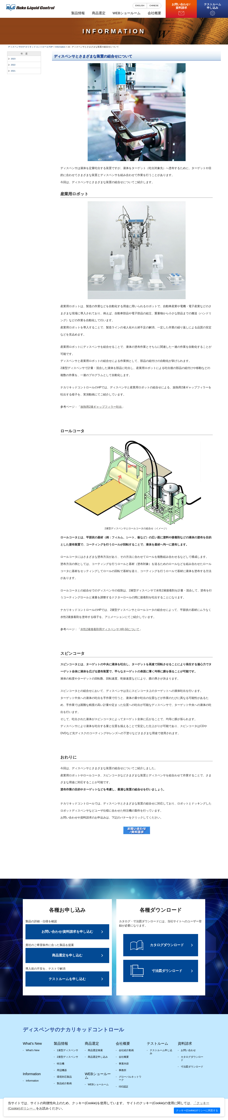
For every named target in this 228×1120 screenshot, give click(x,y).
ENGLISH (139, 5)
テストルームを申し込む (67, 979)
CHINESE (154, 5)
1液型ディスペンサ (67, 1050)
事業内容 (124, 1063)
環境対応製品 (64, 1076)
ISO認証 (123, 1086)
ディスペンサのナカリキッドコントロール (73, 1029)
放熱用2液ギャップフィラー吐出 (101, 406)
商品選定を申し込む (67, 955)
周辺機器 (62, 1070)
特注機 (60, 1063)
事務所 (122, 1070)
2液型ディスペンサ (67, 1056)
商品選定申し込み (98, 1056)
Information (60, 47)
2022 (13, 65)
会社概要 (124, 1056)
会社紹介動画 (126, 1050)
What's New (32, 1050)
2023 (13, 59)
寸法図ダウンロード (192, 1066)
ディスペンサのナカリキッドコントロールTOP (30, 47)
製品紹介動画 (64, 1083)
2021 (13, 71)
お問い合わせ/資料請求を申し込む (67, 931)
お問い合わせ (188, 1050)
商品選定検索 (95, 1050)
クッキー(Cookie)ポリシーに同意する (197, 1110)
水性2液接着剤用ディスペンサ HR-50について (109, 629)
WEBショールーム (98, 1084)
